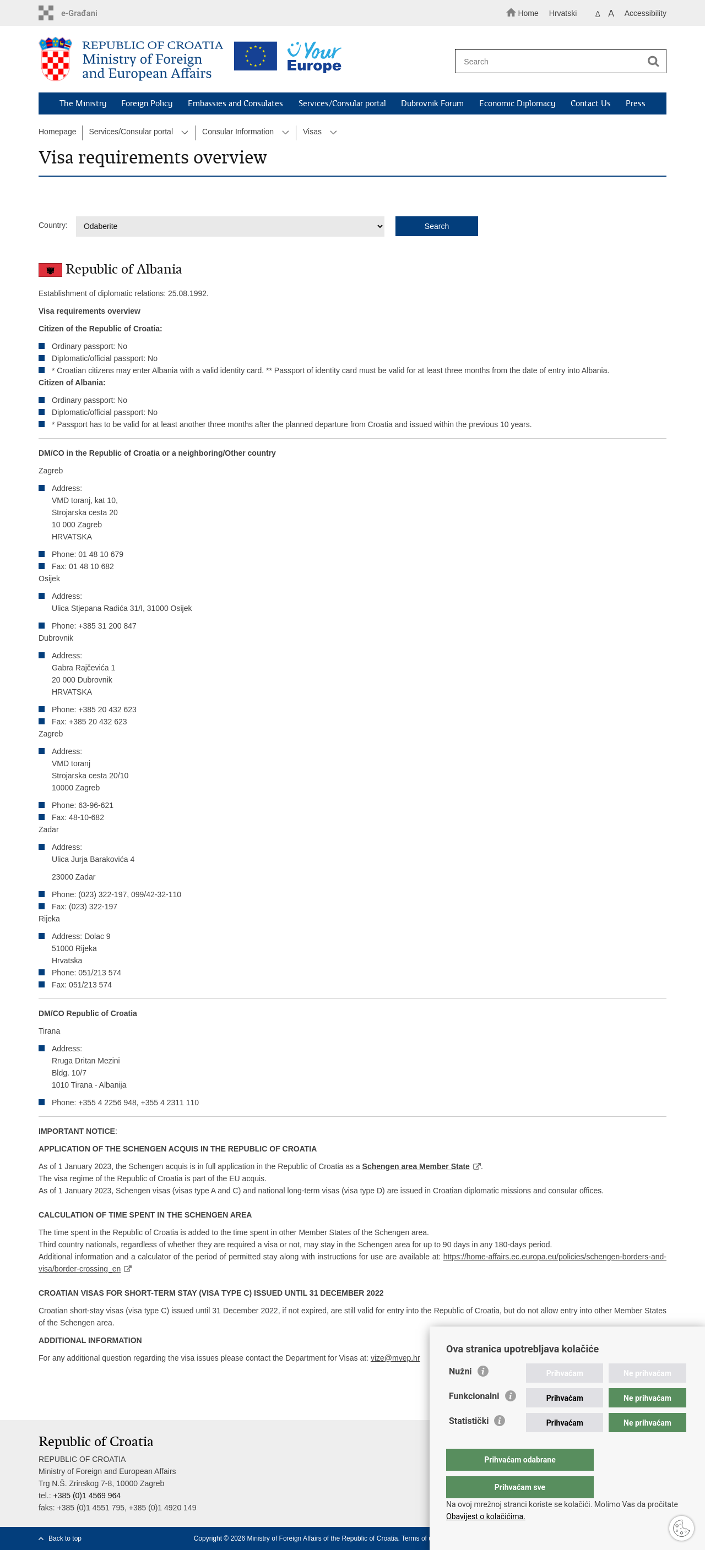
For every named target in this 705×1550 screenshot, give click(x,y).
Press (636, 103)
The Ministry (82, 103)
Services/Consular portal (342, 103)
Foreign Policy (146, 103)
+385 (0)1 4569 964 (87, 1495)
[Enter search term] (555, 61)
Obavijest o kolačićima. (485, 1516)
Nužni (460, 1393)
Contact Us (591, 103)
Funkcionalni (474, 1418)
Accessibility (645, 13)
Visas (312, 131)
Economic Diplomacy (517, 103)
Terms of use (421, 1538)
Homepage (58, 131)
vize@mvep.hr (395, 1357)
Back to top (65, 1538)
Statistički (469, 1443)
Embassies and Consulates (235, 103)
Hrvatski (563, 13)
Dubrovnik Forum (432, 103)
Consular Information (238, 131)
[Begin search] (653, 61)
